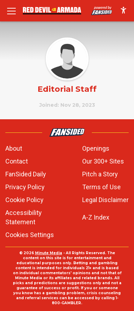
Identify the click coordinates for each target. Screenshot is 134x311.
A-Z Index (95, 217)
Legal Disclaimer (105, 200)
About (13, 148)
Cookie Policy (24, 200)
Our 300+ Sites (103, 161)
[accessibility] (123, 10)
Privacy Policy (25, 187)
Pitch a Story (100, 174)
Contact (16, 161)
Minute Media (48, 253)
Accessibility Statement (23, 217)
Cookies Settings (29, 235)
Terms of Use (101, 187)
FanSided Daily (25, 174)
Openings (95, 148)
